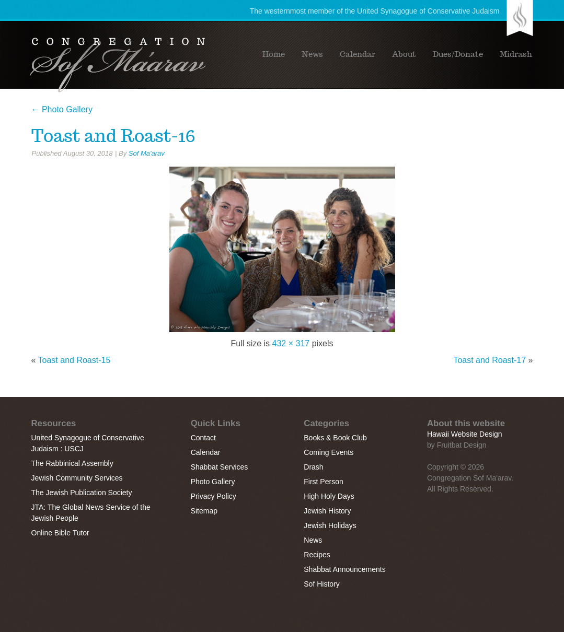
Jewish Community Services (77, 478)
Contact (203, 438)
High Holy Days (329, 496)
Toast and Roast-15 (74, 360)
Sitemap (204, 511)
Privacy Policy (213, 496)
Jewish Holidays (330, 525)
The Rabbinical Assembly (72, 463)
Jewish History (327, 511)
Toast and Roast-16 (113, 135)
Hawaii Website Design (464, 434)
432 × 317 (291, 343)
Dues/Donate (458, 54)
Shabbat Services (219, 467)
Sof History (321, 584)
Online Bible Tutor (60, 533)
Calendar (357, 54)
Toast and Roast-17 (489, 360)
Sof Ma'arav (147, 153)
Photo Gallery (62, 109)
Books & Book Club (335, 438)
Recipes (317, 555)
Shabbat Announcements (344, 569)
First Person (323, 481)
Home (273, 54)
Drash (313, 467)
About (404, 54)
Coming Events (328, 452)
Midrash (516, 54)
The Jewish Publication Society (81, 492)
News (312, 54)
